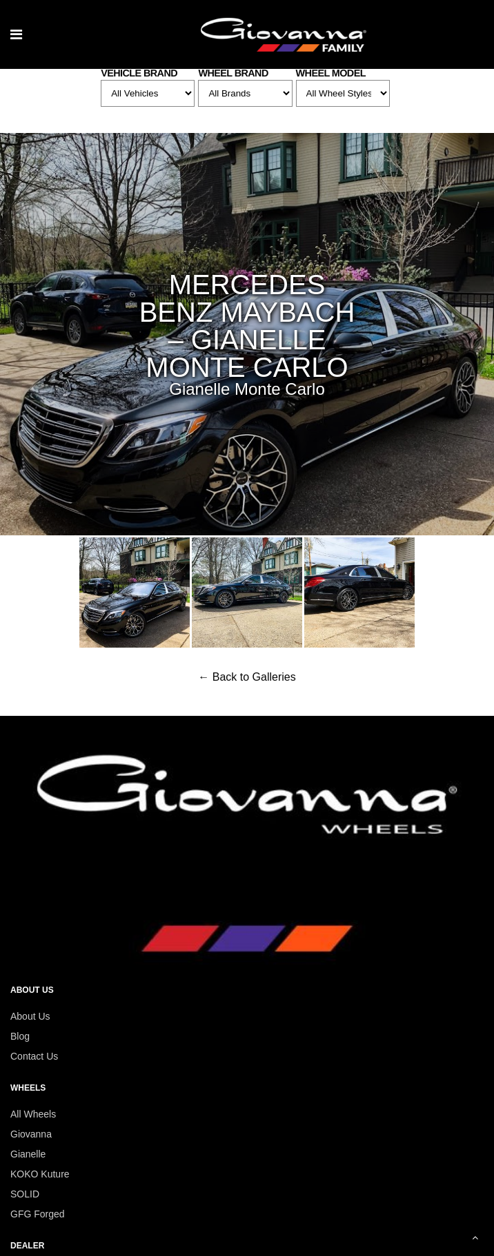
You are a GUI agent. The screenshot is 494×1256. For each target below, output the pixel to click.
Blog (20, 1036)
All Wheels (33, 1114)
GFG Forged (37, 1213)
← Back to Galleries (246, 677)
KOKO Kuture (40, 1174)
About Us (30, 1016)
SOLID (24, 1194)
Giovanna (31, 1134)
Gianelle (28, 1154)
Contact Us (34, 1056)
